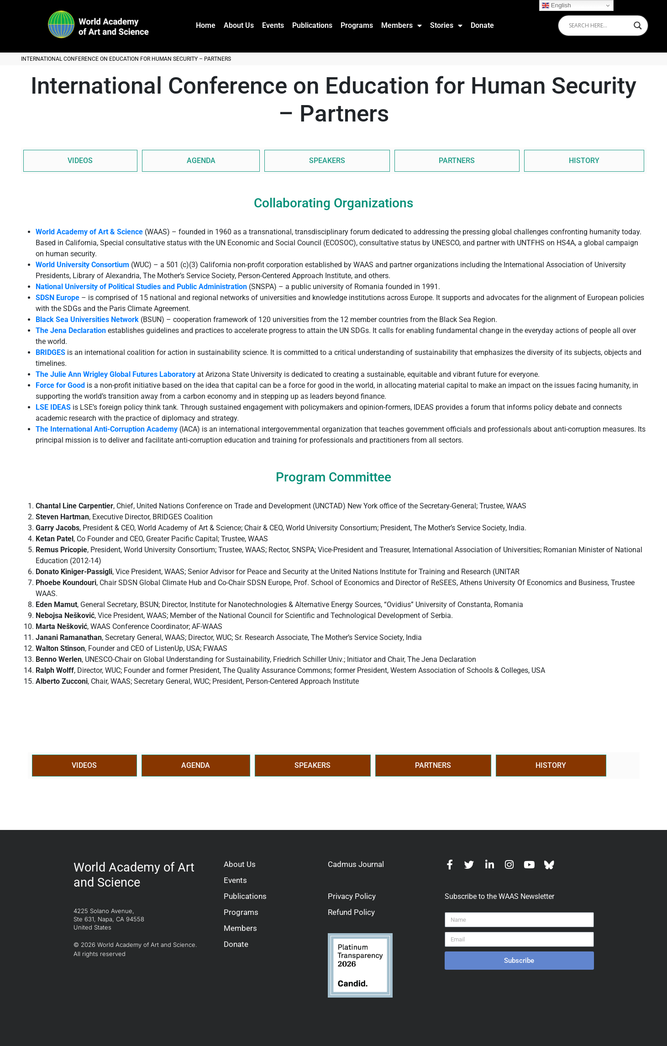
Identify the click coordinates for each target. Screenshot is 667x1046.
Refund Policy (351, 912)
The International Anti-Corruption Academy (107, 429)
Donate (482, 25)
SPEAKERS (327, 160)
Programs (357, 25)
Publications (312, 25)
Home (205, 25)
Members (401, 25)
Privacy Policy (352, 896)
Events (273, 25)
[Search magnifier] (637, 25)
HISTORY (584, 160)
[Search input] (599, 25)
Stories (446, 25)
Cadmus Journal (356, 864)
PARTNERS (457, 160)
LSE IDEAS (53, 407)
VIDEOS (80, 160)
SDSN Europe (57, 297)
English (556, 5)
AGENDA (201, 160)
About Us (239, 25)
